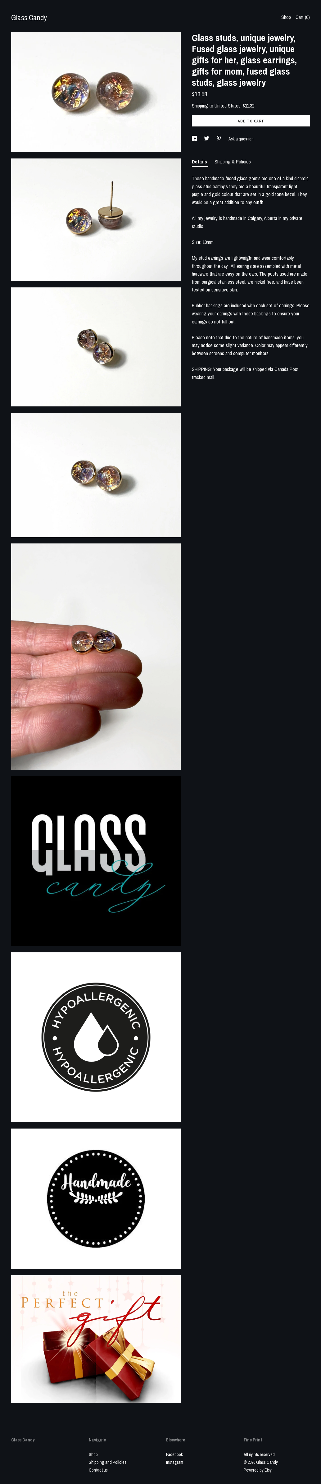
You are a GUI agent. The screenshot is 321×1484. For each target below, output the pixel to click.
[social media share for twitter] (207, 139)
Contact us (98, 1470)
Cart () (303, 17)
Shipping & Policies (233, 161)
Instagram (174, 1462)
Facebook (174, 1454)
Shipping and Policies (107, 1462)
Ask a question (241, 139)
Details (200, 161)
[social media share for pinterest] (219, 139)
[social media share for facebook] (195, 139)
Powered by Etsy (258, 1470)
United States (228, 105)
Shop (286, 17)
